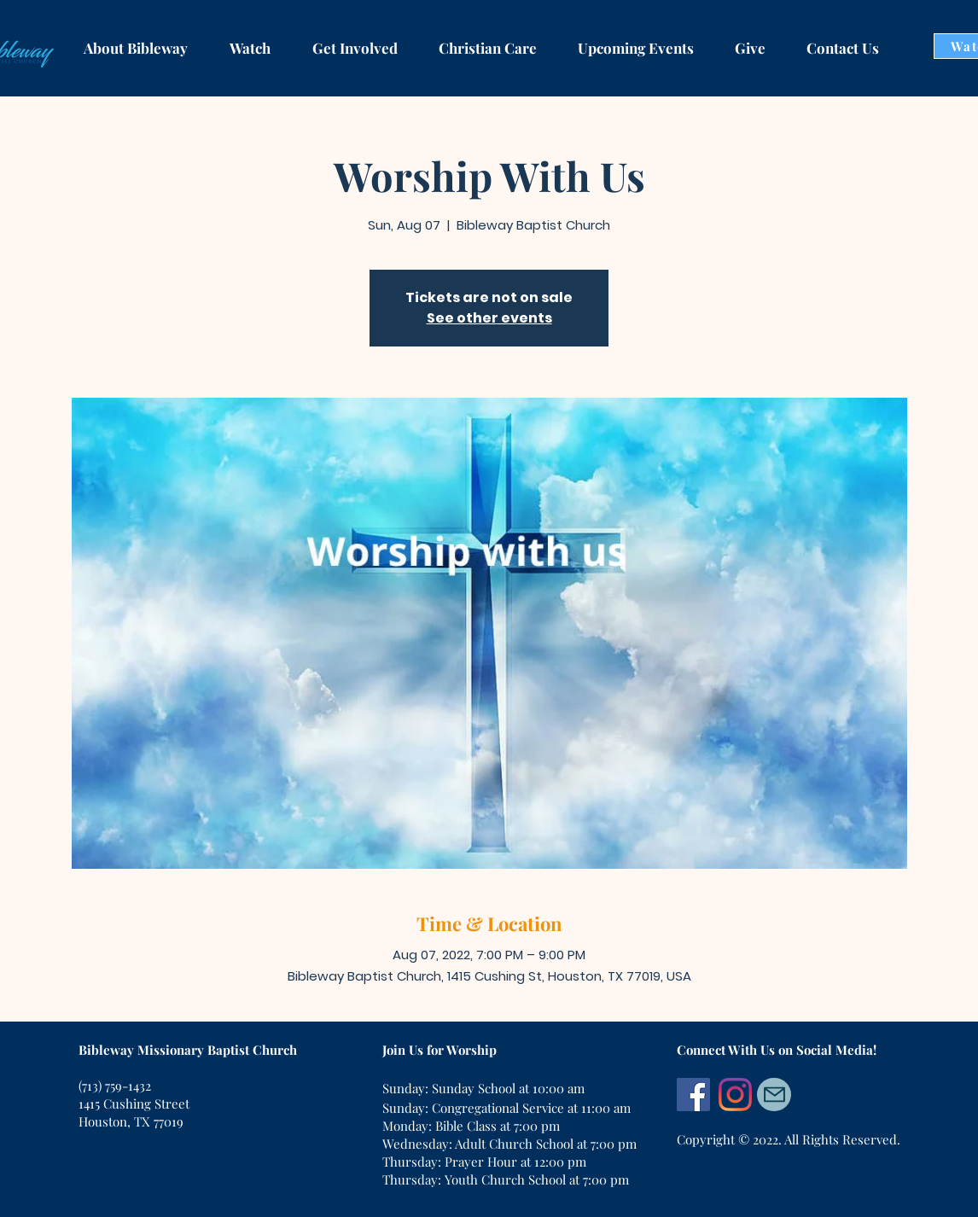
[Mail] (774, 1094)
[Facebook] (693, 1094)
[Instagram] (735, 1094)
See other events (489, 318)
